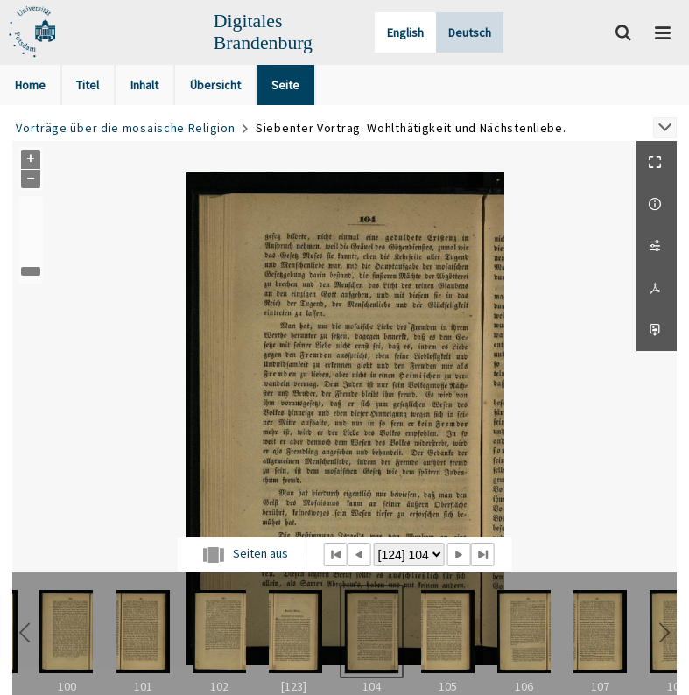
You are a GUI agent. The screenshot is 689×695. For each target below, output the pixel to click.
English (405, 32)
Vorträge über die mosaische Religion (125, 128)
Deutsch (469, 32)
